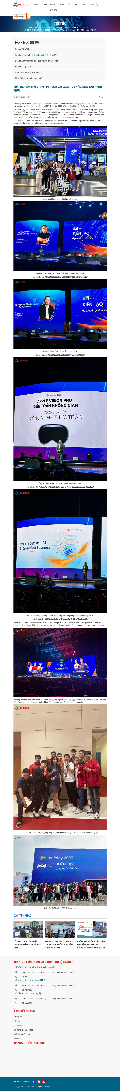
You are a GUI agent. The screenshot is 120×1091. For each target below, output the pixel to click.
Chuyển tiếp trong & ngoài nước (29, 78)
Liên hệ (17, 1038)
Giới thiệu (18, 1025)
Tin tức (42, 27)
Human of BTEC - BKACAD (27, 72)
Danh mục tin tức (27, 42)
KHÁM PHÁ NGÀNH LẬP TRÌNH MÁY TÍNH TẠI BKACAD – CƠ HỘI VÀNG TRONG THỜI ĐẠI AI (91, 944)
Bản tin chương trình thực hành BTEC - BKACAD (69, 27)
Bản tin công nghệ (23, 66)
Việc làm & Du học (22, 1034)
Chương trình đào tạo (23, 1030)
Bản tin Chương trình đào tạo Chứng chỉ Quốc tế (36, 61)
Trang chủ (33, 27)
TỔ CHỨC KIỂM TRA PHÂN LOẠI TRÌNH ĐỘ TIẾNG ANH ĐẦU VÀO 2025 (27, 944)
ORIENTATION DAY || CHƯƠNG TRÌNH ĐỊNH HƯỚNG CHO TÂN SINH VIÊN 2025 (59, 944)
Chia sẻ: (102, 97)
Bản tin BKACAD (22, 49)
